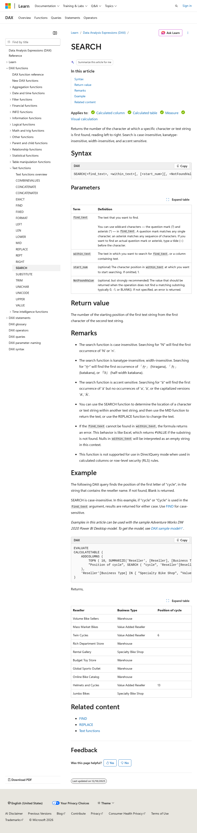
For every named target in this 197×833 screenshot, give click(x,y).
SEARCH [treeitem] (21, 268)
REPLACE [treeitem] (22, 249)
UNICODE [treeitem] (22, 293)
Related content (85, 102)
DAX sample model (165, 528)
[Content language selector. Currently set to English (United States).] (25, 803)
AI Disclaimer (14, 813)
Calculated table (145, 112)
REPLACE (86, 724)
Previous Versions (39, 813)
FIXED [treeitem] (20, 212)
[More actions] (188, 32)
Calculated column (110, 112)
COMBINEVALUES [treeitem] (28, 180)
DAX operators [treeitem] (18, 330)
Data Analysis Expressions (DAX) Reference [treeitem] (30, 53)
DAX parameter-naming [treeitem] (25, 343)
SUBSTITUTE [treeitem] (24, 274)
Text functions (89, 730)
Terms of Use (160, 813)
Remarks (80, 90)
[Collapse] (54, 33)
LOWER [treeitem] (21, 237)
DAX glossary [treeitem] (17, 324)
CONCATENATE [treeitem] (26, 187)
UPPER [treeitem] (20, 299)
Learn (74, 32)
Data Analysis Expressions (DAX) (104, 32)
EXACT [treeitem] (20, 199)
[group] (131, 174)
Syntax (78, 79)
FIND (170, 506)
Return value (82, 85)
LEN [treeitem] (18, 230)
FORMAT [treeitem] (22, 218)
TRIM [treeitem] (19, 280)
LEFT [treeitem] (19, 224)
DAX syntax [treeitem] (16, 349)
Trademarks (13, 820)
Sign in (187, 6)
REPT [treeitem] (19, 255)
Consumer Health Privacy (126, 813)
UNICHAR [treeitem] (22, 287)
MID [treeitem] (19, 243)
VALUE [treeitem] (20, 305)
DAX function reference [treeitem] (28, 74)
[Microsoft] (8, 6)
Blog (60, 813)
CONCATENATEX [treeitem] (27, 193)
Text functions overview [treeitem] (31, 174)
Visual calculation (84, 119)
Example (79, 96)
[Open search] (176, 6)
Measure (171, 112)
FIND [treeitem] (19, 205)
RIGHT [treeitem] (20, 262)
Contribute (78, 813)
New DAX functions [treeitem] (25, 80)
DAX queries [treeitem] (17, 336)
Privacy (95, 813)
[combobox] (32, 42)
